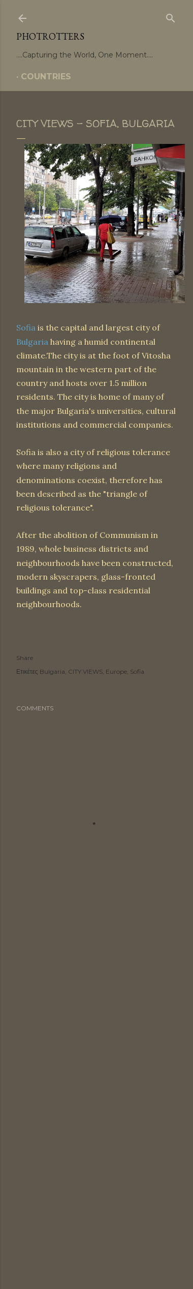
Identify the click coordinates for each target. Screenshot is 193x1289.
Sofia (26, 327)
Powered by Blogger (96, 1224)
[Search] (171, 16)
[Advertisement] (96, 1070)
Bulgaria (32, 342)
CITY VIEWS (85, 671)
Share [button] (24, 658)
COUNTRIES (46, 76)
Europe (116, 671)
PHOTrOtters (50, 36)
